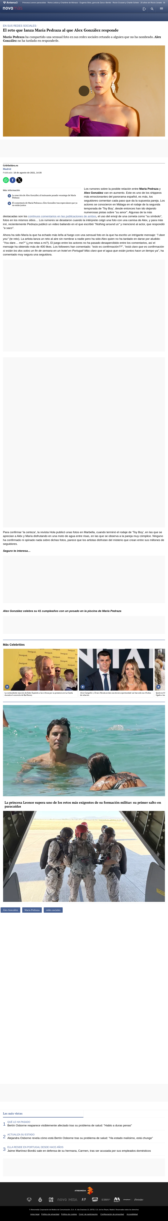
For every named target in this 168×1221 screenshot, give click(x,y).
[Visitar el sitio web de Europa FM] (105, 1199)
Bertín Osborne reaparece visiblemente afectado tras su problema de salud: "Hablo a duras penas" (69, 1125)
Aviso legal (35, 1214)
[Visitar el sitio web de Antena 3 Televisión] (29, 1199)
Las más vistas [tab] (13, 1113)
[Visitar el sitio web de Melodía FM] (116, 1199)
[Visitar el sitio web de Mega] (73, 1199)
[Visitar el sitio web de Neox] (51, 1199)
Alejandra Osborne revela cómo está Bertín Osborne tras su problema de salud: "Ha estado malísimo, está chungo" (80, 1138)
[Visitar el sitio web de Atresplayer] (127, 1199)
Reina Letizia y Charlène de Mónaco (63, 2)
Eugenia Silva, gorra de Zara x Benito (95, 2)
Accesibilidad (132, 1214)
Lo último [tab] (92, 1113)
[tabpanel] (84, 1137)
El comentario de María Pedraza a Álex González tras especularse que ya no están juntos (42, 204)
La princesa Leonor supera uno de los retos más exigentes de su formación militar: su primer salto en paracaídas (83, 804)
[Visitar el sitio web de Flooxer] (138, 1199)
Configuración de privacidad (112, 1214)
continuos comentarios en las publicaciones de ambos (62, 216)
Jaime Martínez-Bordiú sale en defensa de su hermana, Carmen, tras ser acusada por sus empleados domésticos (79, 1150)
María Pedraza (32, 910)
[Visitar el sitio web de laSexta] (40, 1199)
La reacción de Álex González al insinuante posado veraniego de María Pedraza (42, 196)
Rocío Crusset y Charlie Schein (126, 2)
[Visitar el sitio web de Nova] (62, 1199)
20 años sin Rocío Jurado (151, 2)
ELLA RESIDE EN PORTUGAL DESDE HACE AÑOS (35, 1147)
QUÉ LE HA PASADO (18, 1122)
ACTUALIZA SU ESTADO (21, 1134)
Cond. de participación (88, 1214)
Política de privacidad (50, 1214)
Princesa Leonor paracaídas (34, 2)
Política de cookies (69, 1214)
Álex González (10, 910)
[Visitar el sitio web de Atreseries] (84, 1199)
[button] (152, 9)
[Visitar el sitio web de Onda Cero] (95, 1199)
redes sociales (53, 910)
